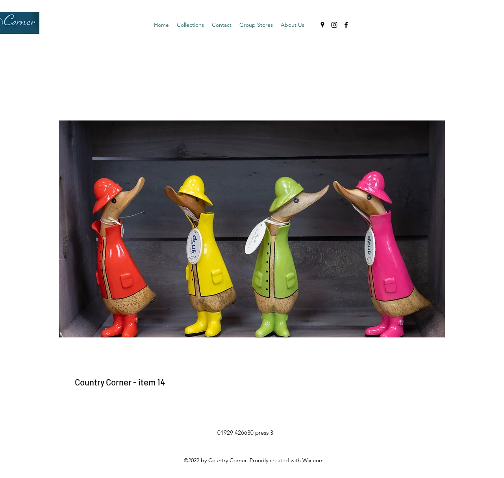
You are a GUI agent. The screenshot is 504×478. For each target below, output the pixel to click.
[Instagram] (334, 25)
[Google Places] (322, 25)
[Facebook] (346, 25)
